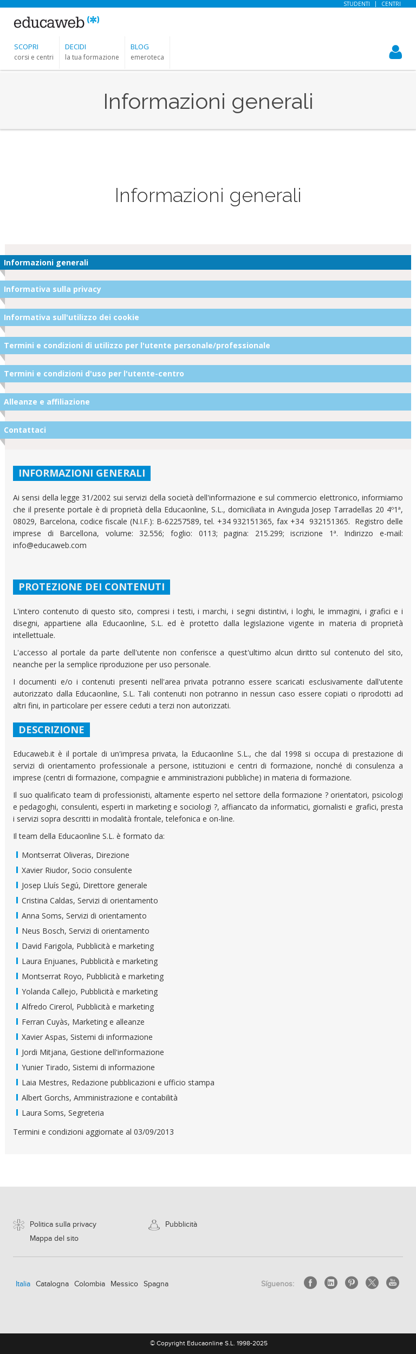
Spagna (156, 1284)
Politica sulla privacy (63, 1224)
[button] (34, 52)
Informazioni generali (46, 262)
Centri (391, 3)
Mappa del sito (54, 1238)
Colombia (89, 1284)
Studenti (356, 3)
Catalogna (52, 1284)
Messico (124, 1284)
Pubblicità (181, 1224)
